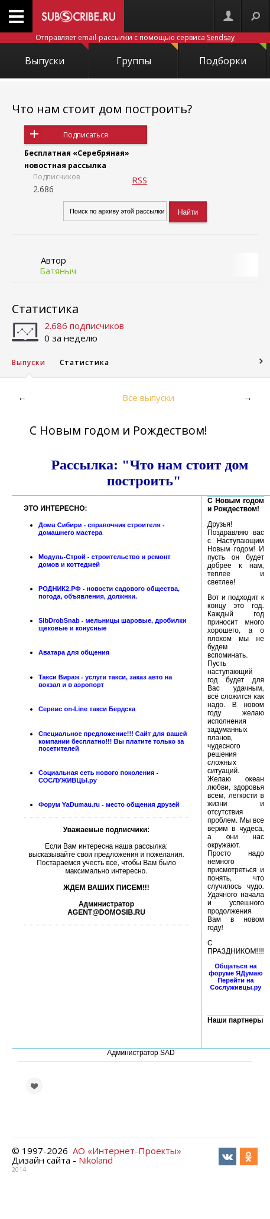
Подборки (232, 55)
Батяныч (58, 271)
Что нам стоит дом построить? (102, 109)
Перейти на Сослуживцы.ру (235, 984)
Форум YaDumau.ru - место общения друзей (109, 804)
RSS (139, 180)
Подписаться (85, 135)
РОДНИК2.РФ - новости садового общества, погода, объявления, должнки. (109, 592)
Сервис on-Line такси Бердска (86, 708)
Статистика (45, 309)
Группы (147, 55)
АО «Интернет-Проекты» (127, 1150)
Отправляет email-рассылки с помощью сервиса (135, 37)
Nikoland (96, 1160)
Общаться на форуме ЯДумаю (235, 969)
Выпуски (57, 55)
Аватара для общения (73, 652)
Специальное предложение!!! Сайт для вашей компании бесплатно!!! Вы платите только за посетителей (112, 741)
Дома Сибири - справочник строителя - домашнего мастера (101, 528)
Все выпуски (148, 397)
